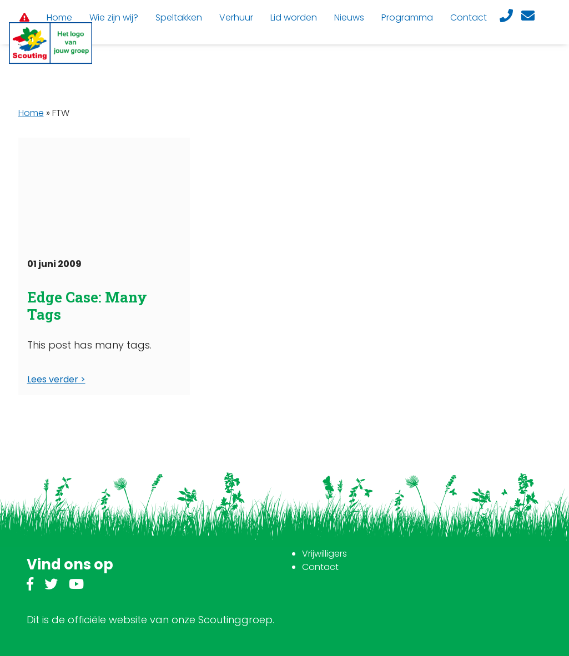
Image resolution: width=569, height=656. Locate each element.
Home (31, 113)
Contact (320, 567)
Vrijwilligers (324, 553)
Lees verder (52, 379)
